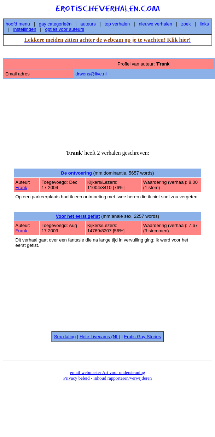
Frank (21, 187)
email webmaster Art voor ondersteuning (107, 372)
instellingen (24, 29)
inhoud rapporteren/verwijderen (122, 378)
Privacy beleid (76, 378)
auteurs (87, 24)
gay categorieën (55, 24)
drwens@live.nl (90, 73)
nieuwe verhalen (155, 24)
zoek (186, 24)
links (204, 24)
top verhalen (117, 24)
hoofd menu (18, 24)
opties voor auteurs (65, 29)
